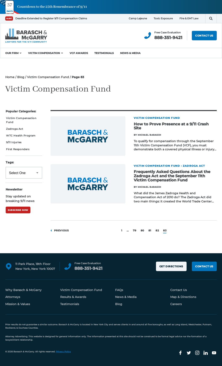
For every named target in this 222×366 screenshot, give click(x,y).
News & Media (130, 53)
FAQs (119, 290)
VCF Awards (79, 53)
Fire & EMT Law (189, 18)
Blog (20, 77)
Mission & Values (17, 304)
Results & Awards (73, 297)
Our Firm (11, 53)
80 (142, 230)
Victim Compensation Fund (48, 77)
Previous (61, 230)
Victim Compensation (44, 53)
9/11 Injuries (14, 142)
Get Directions (171, 266)
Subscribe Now (18, 210)
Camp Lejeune (138, 18)
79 (134, 230)
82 (157, 230)
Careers (176, 304)
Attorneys (12, 297)
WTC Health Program (21, 135)
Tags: (10, 162)
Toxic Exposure (163, 18)
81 (149, 230)
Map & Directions (183, 297)
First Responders (18, 149)
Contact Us (204, 35)
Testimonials (104, 53)
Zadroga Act (14, 128)
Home (9, 77)
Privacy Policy (63, 351)
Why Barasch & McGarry (23, 290)
